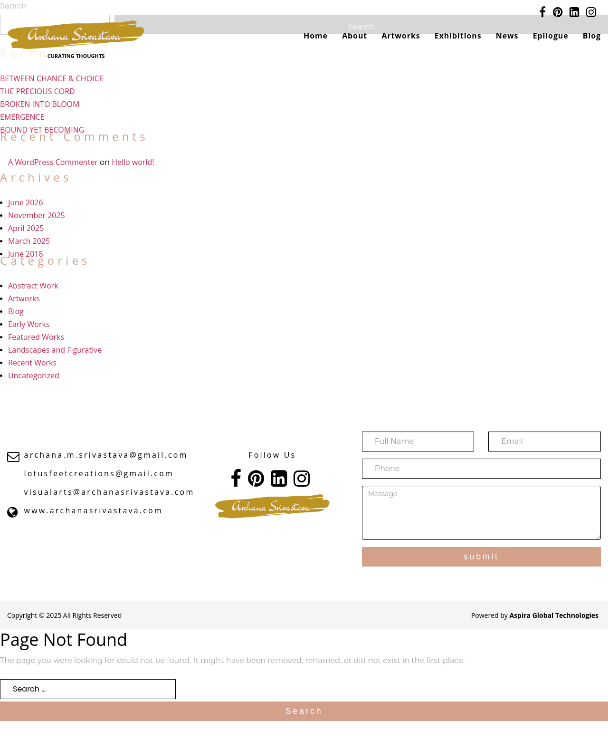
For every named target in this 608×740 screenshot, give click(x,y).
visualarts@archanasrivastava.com (109, 492)
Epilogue (551, 35)
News (507, 35)
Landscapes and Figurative (55, 350)
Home (316, 35)
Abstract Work (33, 285)
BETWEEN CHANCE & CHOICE (52, 78)
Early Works (29, 324)
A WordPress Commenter (53, 162)
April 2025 (26, 228)
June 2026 (25, 202)
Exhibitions (458, 35)
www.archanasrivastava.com (93, 510)
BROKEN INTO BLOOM (39, 104)
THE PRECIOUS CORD (37, 91)
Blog (592, 35)
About (354, 35)
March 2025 (29, 241)
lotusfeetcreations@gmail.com (99, 473)
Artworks (400, 35)
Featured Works (36, 337)
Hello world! (133, 162)
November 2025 (36, 215)
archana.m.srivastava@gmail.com (106, 455)
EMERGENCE (22, 117)
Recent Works (32, 362)
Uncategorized (33, 375)
